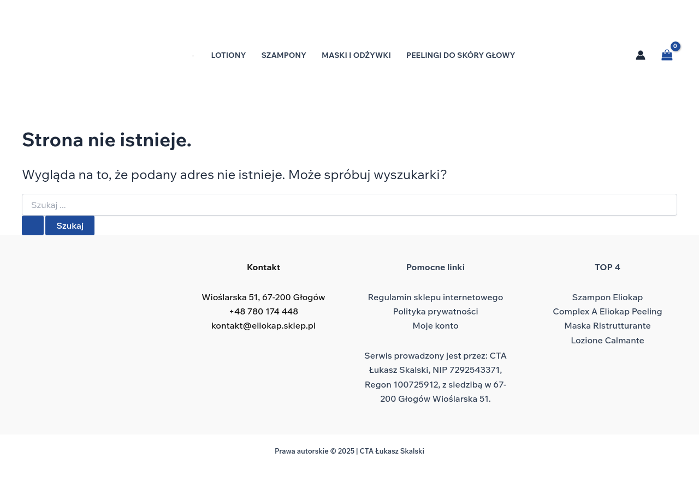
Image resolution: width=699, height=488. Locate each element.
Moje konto (435, 325)
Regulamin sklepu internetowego (435, 296)
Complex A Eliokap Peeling (607, 311)
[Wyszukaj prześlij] (33, 225)
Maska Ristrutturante (607, 325)
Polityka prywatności (435, 311)
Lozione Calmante (607, 340)
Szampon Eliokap (607, 296)
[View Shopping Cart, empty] (666, 55)
